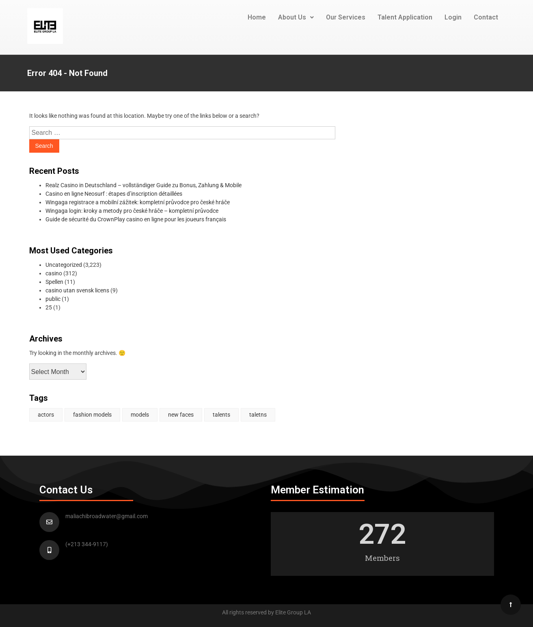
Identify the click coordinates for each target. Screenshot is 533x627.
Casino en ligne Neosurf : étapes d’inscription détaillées (113, 193)
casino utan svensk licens (77, 290)
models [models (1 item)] (140, 414)
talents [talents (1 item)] (221, 414)
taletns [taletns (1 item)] (258, 414)
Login (453, 17)
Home (257, 17)
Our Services (345, 17)
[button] (296, 17)
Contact (486, 17)
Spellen (54, 282)
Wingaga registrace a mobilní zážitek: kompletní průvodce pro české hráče (137, 202)
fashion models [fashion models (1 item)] (92, 414)
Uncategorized (63, 265)
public (52, 299)
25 (48, 307)
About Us (296, 17)
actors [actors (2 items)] (46, 414)
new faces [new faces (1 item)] (181, 414)
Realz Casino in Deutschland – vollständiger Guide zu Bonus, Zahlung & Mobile (143, 185)
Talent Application (405, 17)
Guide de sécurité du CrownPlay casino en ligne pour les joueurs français (135, 219)
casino (53, 273)
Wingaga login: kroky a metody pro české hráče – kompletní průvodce (131, 211)
